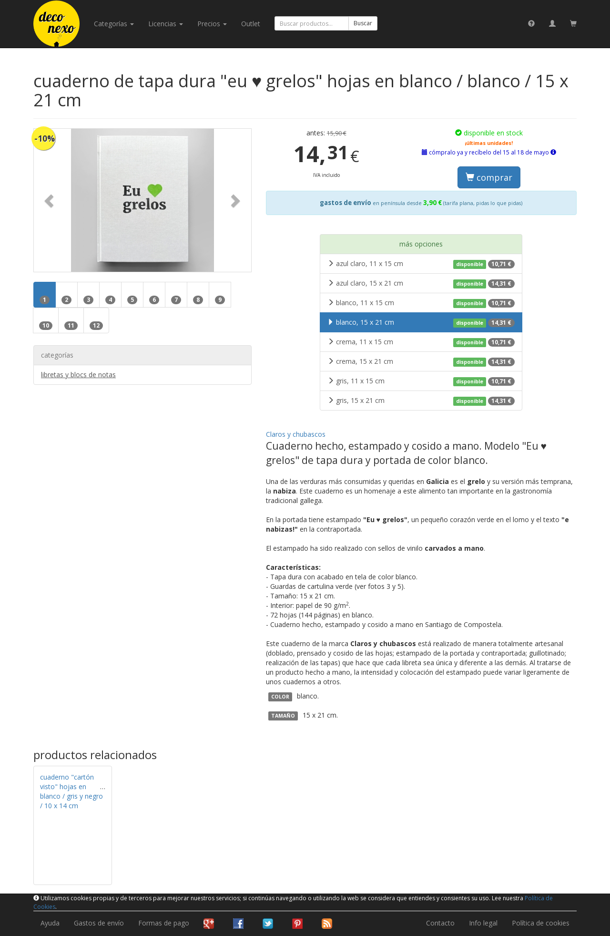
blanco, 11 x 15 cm (421, 303)
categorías (114, 23)
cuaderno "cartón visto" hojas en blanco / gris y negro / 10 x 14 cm (71, 791)
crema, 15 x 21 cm (421, 361)
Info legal (483, 922)
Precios (212, 23)
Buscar (363, 23)
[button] (50, 200)
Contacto (440, 922)
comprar (489, 177)
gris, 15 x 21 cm (421, 400)
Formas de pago (163, 922)
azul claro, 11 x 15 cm (421, 263)
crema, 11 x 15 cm (421, 342)
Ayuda (50, 922)
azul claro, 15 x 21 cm (421, 283)
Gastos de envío (99, 922)
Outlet (250, 23)
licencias (165, 23)
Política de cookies (540, 922)
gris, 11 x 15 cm (421, 381)
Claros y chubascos (295, 434)
